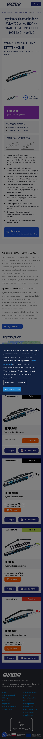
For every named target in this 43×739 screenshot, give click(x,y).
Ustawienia (21, 382)
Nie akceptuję (9, 382)
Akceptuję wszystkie (12, 389)
